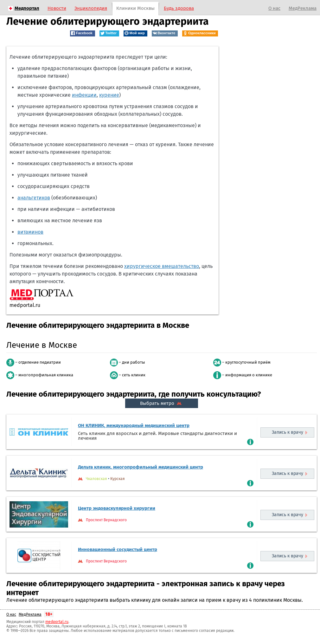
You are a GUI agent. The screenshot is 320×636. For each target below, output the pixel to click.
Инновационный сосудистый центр (117, 549)
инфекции (84, 95)
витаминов (30, 232)
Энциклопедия (90, 8)
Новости (57, 8)
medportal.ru (56, 622)
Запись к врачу (287, 432)
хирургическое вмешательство (161, 266)
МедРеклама (303, 8)
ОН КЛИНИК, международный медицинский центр (133, 425)
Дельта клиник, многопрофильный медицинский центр (140, 467)
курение (109, 95)
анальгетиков (33, 198)
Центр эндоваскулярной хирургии (116, 508)
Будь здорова (179, 8)
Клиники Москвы (135, 8)
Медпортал (27, 8)
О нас (274, 8)
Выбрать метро (161, 403)
